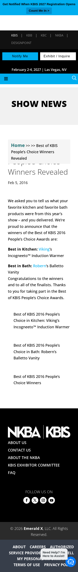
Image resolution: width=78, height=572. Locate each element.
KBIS (14, 35)
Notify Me (20, 56)
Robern (39, 265)
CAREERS (38, 546)
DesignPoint (21, 43)
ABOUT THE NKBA (24, 457)
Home (18, 145)
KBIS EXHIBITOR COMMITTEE (34, 465)
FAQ (11, 472)
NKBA (59, 35)
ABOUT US (17, 442)
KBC (44, 35)
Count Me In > (39, 10)
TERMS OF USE (27, 564)
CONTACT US (19, 450)
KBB (29, 35)
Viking (44, 249)
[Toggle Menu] (39, 79)
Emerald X (33, 528)
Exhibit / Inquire (57, 56)
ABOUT (19, 546)
